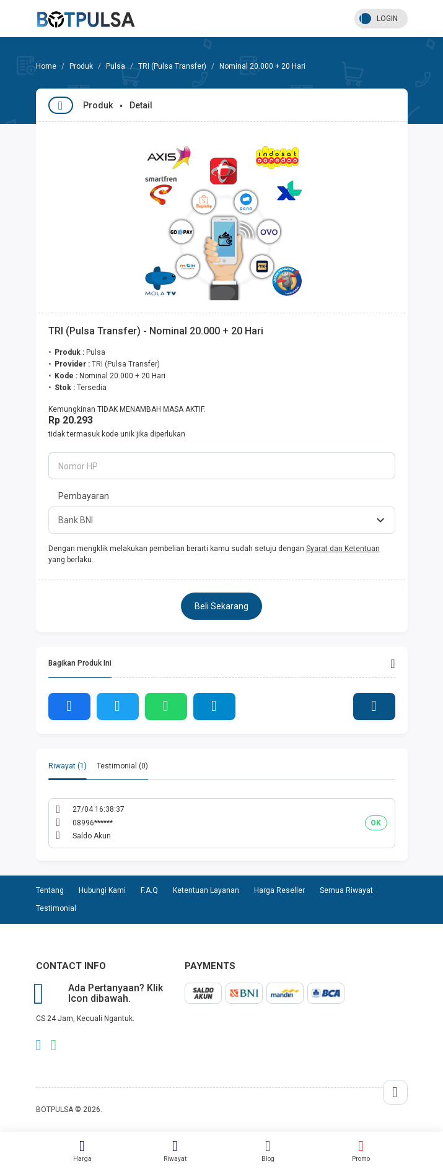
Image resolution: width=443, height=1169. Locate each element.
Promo (361, 1150)
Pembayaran (83, 496)
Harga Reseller (279, 890)
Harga (82, 1150)
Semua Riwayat (346, 890)
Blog (268, 1150)
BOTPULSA (54, 1109)
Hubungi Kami (102, 890)
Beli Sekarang (221, 606)
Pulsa (115, 66)
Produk (81, 66)
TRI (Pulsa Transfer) (172, 66)
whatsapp (53, 1045)
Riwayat (175, 1150)
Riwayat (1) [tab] (67, 766)
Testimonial (56, 908)
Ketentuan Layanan (206, 890)
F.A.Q (149, 890)
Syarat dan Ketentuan (343, 548)
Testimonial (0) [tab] (122, 766)
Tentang (50, 890)
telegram (39, 1045)
